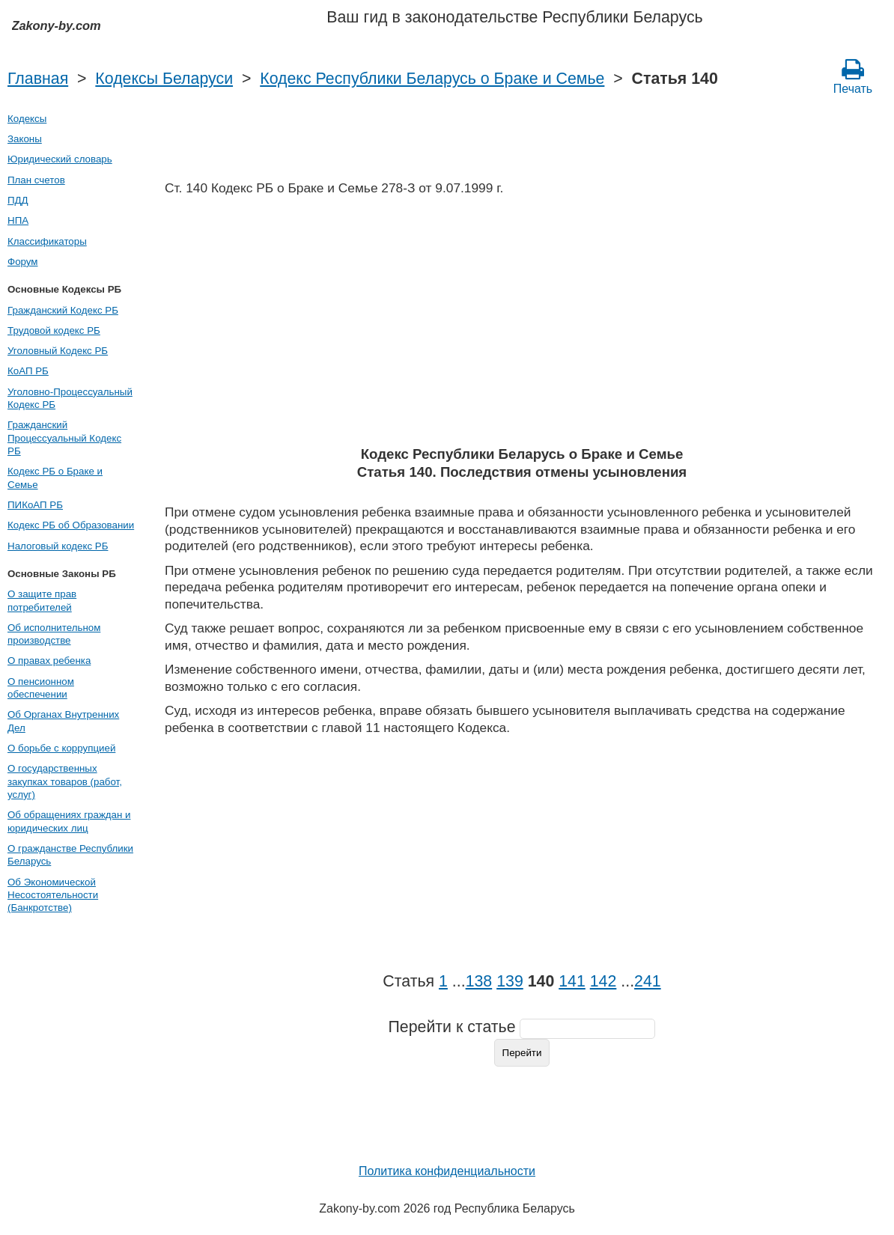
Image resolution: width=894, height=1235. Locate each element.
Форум (22, 261)
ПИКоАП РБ (35, 504)
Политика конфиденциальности (447, 1171)
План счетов (36, 180)
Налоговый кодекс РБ (57, 546)
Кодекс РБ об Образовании (70, 525)
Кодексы (26, 118)
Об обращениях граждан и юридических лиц (69, 821)
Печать (852, 76)
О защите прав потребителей (41, 600)
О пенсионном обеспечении (40, 688)
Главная (37, 79)
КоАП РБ (28, 370)
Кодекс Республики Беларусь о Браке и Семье (432, 79)
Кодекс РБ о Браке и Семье (55, 478)
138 (479, 981)
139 (509, 981)
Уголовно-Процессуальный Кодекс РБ (70, 398)
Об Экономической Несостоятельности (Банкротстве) (52, 895)
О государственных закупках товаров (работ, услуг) (64, 781)
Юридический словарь (59, 159)
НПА (17, 220)
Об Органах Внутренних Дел (63, 721)
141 (572, 981)
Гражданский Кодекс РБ (62, 310)
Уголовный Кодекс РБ (57, 350)
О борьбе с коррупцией (61, 748)
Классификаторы (47, 241)
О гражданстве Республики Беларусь (70, 855)
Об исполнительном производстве (53, 634)
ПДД (17, 200)
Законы (24, 138)
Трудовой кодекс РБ (53, 330)
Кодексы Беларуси (164, 79)
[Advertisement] (522, 325)
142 (603, 981)
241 (647, 981)
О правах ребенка (49, 660)
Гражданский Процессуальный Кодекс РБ (64, 438)
